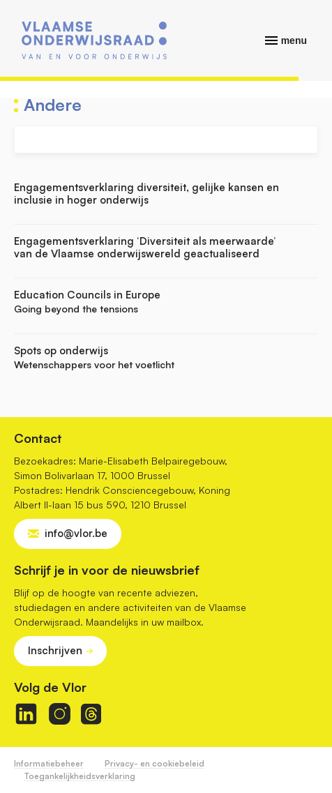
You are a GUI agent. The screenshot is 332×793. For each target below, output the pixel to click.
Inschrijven (55, 650)
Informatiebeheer (49, 763)
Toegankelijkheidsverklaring (79, 776)
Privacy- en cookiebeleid (154, 763)
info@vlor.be (76, 533)
